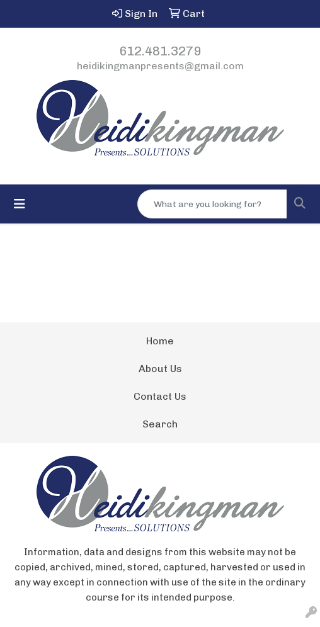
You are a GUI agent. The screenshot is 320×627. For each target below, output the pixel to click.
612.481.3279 (160, 51)
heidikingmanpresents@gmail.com (160, 66)
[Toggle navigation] (19, 204)
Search (160, 424)
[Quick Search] (212, 203)
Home (160, 341)
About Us (160, 369)
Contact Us (160, 396)
